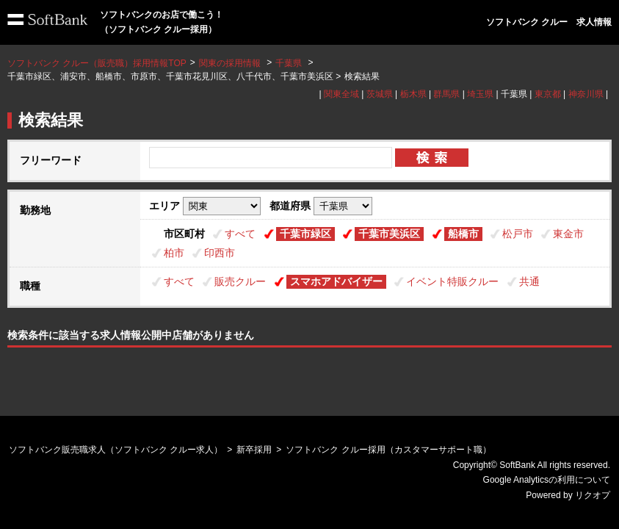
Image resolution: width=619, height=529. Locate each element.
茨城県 (379, 94)
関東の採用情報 (231, 63)
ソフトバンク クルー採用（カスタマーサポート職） (388, 450)
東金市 (568, 234)
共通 (529, 281)
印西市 (219, 253)
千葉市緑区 (305, 234)
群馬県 (446, 94)
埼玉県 (480, 94)
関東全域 (341, 94)
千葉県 (288, 63)
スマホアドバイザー (336, 281)
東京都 (548, 94)
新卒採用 (254, 450)
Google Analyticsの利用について (546, 480)
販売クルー (240, 281)
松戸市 (517, 234)
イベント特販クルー (452, 281)
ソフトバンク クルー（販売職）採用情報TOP (97, 63)
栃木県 (413, 94)
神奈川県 (586, 94)
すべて (240, 234)
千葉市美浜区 (389, 234)
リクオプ (592, 495)
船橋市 (463, 234)
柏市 (174, 253)
